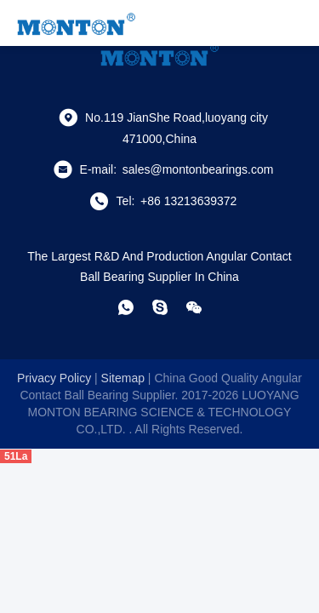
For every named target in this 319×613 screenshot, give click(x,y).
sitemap (123, 378)
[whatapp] (126, 307)
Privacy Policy (54, 378)
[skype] (160, 307)
